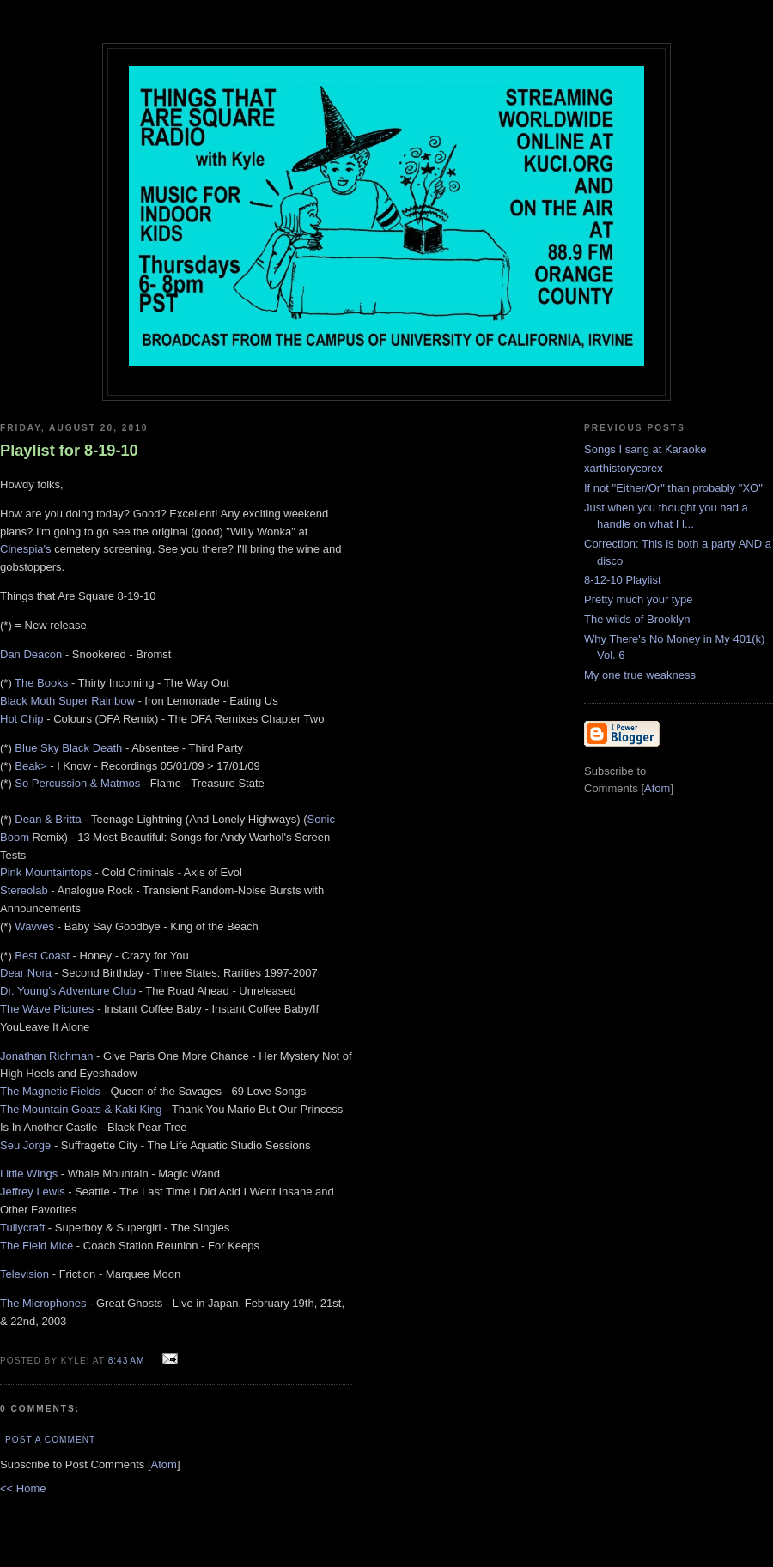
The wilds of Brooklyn (637, 619)
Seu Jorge (25, 1145)
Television (24, 1274)
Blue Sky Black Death (68, 747)
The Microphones (43, 1303)
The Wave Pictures (47, 1008)
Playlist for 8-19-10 (69, 450)
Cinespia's (26, 548)
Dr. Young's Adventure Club (68, 990)
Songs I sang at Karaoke (645, 449)
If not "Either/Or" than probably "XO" (673, 487)
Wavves (34, 926)
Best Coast (42, 955)
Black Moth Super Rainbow (67, 700)
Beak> (30, 765)
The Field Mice (36, 1245)
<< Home (23, 1488)
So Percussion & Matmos (77, 783)
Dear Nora (26, 972)
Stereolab (24, 890)
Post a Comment (50, 1439)
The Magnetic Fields (50, 1091)
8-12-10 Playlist (622, 579)
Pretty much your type (638, 599)
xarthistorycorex (623, 468)
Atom (164, 1464)
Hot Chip (22, 718)
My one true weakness (640, 675)
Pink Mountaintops (46, 872)
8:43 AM (128, 1360)
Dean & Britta (48, 819)
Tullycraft (22, 1227)
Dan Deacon (31, 654)
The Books (41, 682)
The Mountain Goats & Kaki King (81, 1109)
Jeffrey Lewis (32, 1191)
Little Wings (29, 1173)
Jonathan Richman (46, 1056)
